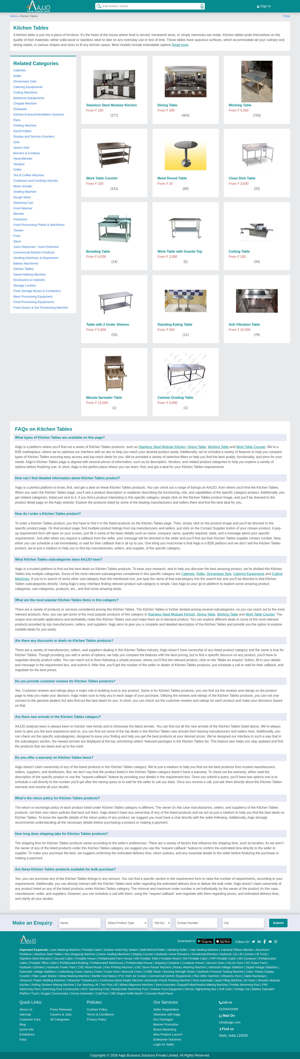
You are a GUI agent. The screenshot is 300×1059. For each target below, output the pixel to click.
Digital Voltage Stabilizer (261, 967)
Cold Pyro (102, 993)
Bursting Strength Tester (179, 971)
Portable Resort (171, 958)
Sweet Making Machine (29, 274)
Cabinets (19, 70)
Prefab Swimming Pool (245, 984)
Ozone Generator (82, 993)
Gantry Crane (93, 971)
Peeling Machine (24, 125)
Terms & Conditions (100, 1014)
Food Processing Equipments (33, 302)
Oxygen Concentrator (54, 993)
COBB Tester (152, 971)
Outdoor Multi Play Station (121, 949)
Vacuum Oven (215, 963)
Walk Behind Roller (152, 949)
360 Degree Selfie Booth (127, 993)
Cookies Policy (97, 1009)
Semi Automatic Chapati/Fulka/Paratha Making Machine (192, 984)
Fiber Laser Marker (44, 976)
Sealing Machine (24, 191)
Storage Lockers (24, 285)
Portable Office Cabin (43, 963)
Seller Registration (166, 1009)
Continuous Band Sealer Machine (121, 980)
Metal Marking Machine (74, 976)
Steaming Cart (23, 202)
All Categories (59, 1019)
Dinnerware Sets (24, 81)
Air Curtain (139, 976)
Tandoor (19, 164)
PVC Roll (125, 976)
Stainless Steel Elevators (36, 958)
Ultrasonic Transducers (82, 980)
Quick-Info (27, 1029)
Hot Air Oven (235, 963)
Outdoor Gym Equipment (166, 989)
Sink (16, 142)
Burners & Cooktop (26, 153)
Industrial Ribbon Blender (237, 949)
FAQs (286, 16)
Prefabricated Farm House (115, 958)
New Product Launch (167, 1034)
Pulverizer (20, 219)
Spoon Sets (21, 147)
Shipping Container (167, 963)
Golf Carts (225, 989)
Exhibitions (27, 1034)
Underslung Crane (70, 971)
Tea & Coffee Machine (28, 175)
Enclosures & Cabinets (29, 280)
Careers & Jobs (60, 1014)
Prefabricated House (139, 963)
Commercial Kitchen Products (34, 252)
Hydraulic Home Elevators (172, 954)
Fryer (17, 235)
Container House (193, 963)
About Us (26, 1009)
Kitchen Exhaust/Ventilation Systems (38, 114)
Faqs (23, 1039)
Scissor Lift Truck (256, 954)
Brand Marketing (164, 1029)
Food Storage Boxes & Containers (37, 291)
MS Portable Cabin (195, 958)
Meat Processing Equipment (32, 296)
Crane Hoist (112, 971)
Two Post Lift (108, 984)
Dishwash (20, 109)
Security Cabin (63, 958)
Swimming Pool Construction (60, 989)
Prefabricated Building (74, 963)
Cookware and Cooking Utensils (35, 180)
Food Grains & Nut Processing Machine (40, 307)
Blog (23, 1024)
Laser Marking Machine (65, 949)
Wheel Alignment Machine (136, 984)
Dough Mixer (22, 197)
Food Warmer (22, 208)
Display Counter (142, 954)
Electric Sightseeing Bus (200, 989)
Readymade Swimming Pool (129, 989)
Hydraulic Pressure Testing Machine (220, 971)
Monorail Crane (132, 971)
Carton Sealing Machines (114, 954)
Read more (180, 45)
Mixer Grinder (22, 186)
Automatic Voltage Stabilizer (38, 971)
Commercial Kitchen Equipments (170, 976)
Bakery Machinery (25, 263)
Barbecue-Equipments (28, 98)
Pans (16, 120)
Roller (17, 76)
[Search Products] (97, 6)
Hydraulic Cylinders (32, 967)
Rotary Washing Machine (190, 967)
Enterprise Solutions (167, 1039)
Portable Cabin (91, 949)
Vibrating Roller (177, 949)
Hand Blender (22, 158)
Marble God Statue (104, 976)
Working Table (218, 447)
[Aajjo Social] (253, 941)
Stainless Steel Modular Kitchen (162, 447)
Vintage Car (242, 989)
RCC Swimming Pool (95, 989)
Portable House (85, 958)
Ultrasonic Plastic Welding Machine (42, 980)
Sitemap (25, 1014)
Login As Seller (163, 1044)
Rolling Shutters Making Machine (53, 984)
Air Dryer (249, 980)
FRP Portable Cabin (223, 958)
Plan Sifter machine (206, 976)
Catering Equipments (27, 87)
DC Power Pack (256, 963)
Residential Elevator (205, 954)
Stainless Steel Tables (48, 954)
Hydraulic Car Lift (231, 954)
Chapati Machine (25, 103)
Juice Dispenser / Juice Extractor (36, 246)
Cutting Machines (25, 92)
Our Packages (163, 1019)
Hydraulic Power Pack (61, 967)
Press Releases (61, 1009)
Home (13, 16)
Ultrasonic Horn (231, 976)
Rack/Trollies (22, 131)
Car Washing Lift (87, 984)
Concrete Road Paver (159, 993)
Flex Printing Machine (119, 967)
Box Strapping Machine (80, 954)
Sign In (264, 6)
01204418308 (228, 1009)
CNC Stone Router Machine (153, 967)
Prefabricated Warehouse (106, 963)
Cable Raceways (255, 976)
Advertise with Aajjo (166, 1014)
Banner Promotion (166, 1024)
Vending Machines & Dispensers (35, 257)
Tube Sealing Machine (203, 949)
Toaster (18, 230)
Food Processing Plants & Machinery (39, 224)
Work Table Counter (250, 447)
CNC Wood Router (90, 967)
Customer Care (30, 1019)
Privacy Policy (96, 1019)
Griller (17, 169)
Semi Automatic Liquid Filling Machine (217, 980)
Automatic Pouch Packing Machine (167, 980)
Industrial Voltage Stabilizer (226, 967)
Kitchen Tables (23, 269)
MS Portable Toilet (146, 958)
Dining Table (197, 447)
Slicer (17, 241)
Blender (18, 213)
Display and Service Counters (34, 136)
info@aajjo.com (230, 1022)
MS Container (247, 958)
